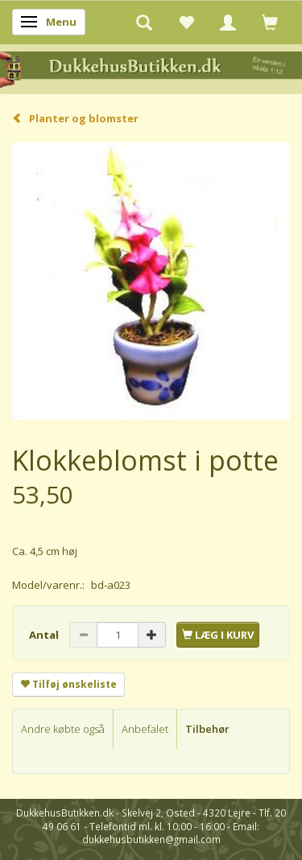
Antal (45, 635)
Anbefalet (145, 729)
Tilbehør (207, 729)
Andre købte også (63, 729)
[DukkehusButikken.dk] (151, 67)
